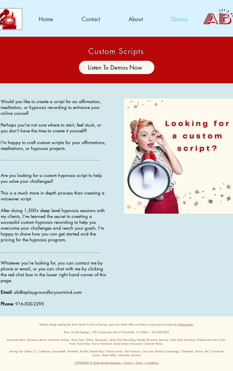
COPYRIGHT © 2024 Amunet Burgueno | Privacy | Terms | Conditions (116, 363)
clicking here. (185, 324)
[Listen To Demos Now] (116, 67)
